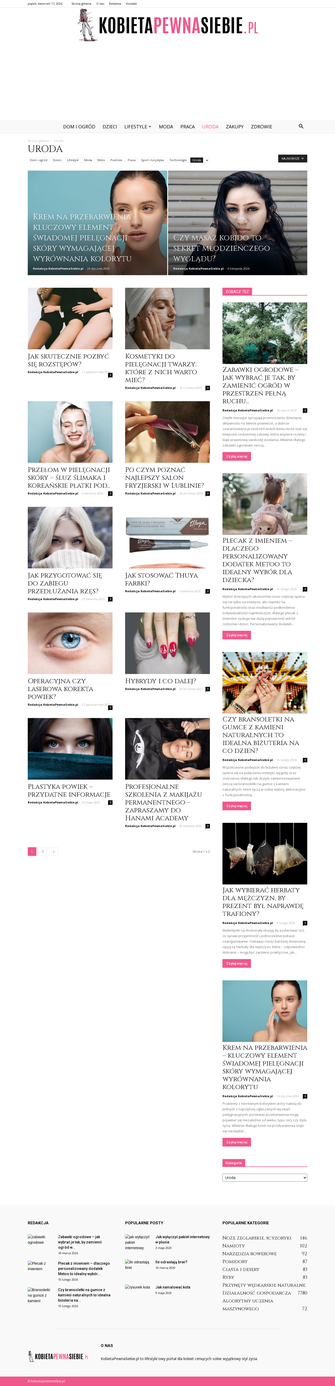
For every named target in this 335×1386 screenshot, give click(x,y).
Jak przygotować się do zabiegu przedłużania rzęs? (65, 583)
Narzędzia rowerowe (249, 1254)
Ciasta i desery (240, 1269)
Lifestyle (137, 126)
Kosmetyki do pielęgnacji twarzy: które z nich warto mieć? (161, 368)
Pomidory (235, 1261)
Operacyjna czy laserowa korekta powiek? (60, 689)
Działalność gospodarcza (256, 1293)
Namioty (233, 1246)
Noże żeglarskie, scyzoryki (257, 1238)
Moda (166, 126)
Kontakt (131, 4)
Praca (187, 126)
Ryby (228, 1277)
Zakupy (235, 126)
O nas (100, 4)
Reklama (115, 4)
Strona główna (81, 4)
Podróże (116, 160)
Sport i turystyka (152, 160)
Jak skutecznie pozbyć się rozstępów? (68, 360)
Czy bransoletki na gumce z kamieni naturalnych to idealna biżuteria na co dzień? (260, 735)
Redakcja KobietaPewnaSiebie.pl (58, 268)
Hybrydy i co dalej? (160, 681)
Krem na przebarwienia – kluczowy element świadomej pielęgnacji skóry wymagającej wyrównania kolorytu (264, 1067)
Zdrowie (261, 126)
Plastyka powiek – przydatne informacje (69, 790)
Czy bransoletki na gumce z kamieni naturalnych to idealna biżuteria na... (84, 1295)
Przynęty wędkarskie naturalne (263, 1285)
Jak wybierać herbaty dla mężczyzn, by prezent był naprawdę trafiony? (263, 902)
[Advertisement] (167, 81)
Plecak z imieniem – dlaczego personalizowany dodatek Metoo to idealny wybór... (84, 1268)
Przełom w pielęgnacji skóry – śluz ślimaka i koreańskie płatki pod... (69, 477)
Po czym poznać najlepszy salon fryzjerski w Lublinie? (164, 477)
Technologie (178, 160)
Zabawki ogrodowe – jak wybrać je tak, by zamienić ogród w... (80, 1242)
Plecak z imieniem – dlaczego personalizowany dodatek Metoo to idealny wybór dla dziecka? (257, 560)
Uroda (210, 126)
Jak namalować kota (172, 1287)
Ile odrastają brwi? (171, 1262)
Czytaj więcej (236, 456)
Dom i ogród (79, 126)
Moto (101, 160)
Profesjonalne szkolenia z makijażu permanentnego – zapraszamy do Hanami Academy (163, 802)
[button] (301, 126)
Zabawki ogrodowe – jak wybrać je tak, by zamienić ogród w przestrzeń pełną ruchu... (260, 385)
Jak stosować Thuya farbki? (161, 579)
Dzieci (110, 126)
